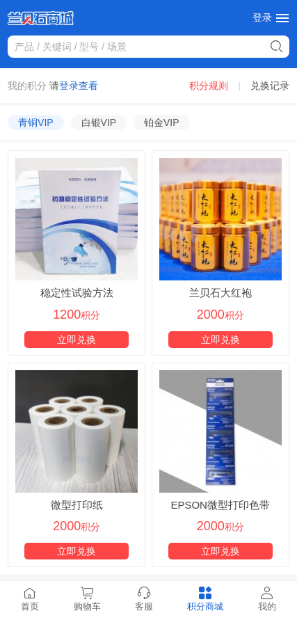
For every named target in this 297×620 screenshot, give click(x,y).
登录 (262, 17)
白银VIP (99, 122)
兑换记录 (269, 85)
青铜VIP (36, 122)
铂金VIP (161, 122)
